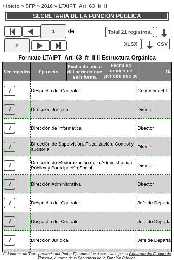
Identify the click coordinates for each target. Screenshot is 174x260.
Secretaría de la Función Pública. (107, 258)
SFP (30, 6)
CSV (158, 44)
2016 (47, 6)
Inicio (12, 6)
